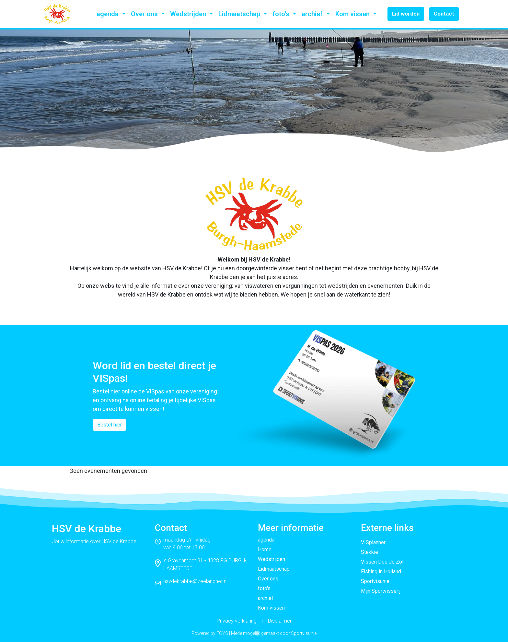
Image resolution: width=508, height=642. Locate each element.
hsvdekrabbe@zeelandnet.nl (195, 581)
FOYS (222, 633)
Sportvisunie (375, 581)
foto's (281, 14)
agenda (108, 14)
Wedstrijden (189, 14)
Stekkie (369, 552)
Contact (444, 13)
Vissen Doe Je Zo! (382, 562)
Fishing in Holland (381, 571)
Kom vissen (353, 14)
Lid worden (406, 13)
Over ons (145, 14)
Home (264, 549)
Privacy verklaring (237, 621)
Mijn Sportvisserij (380, 591)
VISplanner (373, 542)
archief (313, 14)
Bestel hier (109, 425)
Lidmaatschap (240, 14)
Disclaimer (280, 621)
